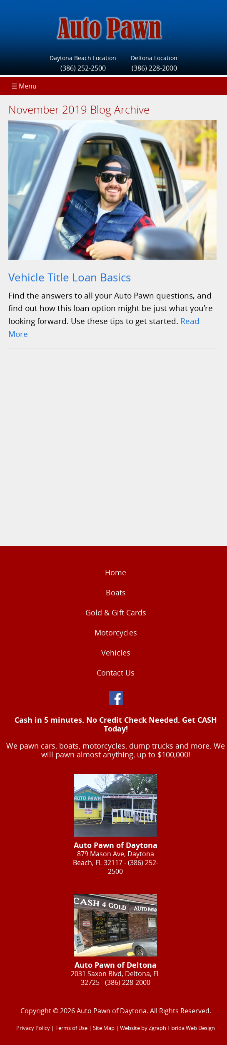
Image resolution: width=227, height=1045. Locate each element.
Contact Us (116, 673)
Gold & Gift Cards (115, 612)
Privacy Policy (33, 1028)
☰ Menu (24, 86)
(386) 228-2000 (154, 68)
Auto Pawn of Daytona (112, 1010)
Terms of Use (71, 1028)
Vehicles (115, 653)
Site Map (104, 1028)
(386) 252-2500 (83, 68)
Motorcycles (116, 633)
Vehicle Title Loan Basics (69, 277)
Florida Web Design (191, 1028)
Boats (116, 592)
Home (115, 572)
